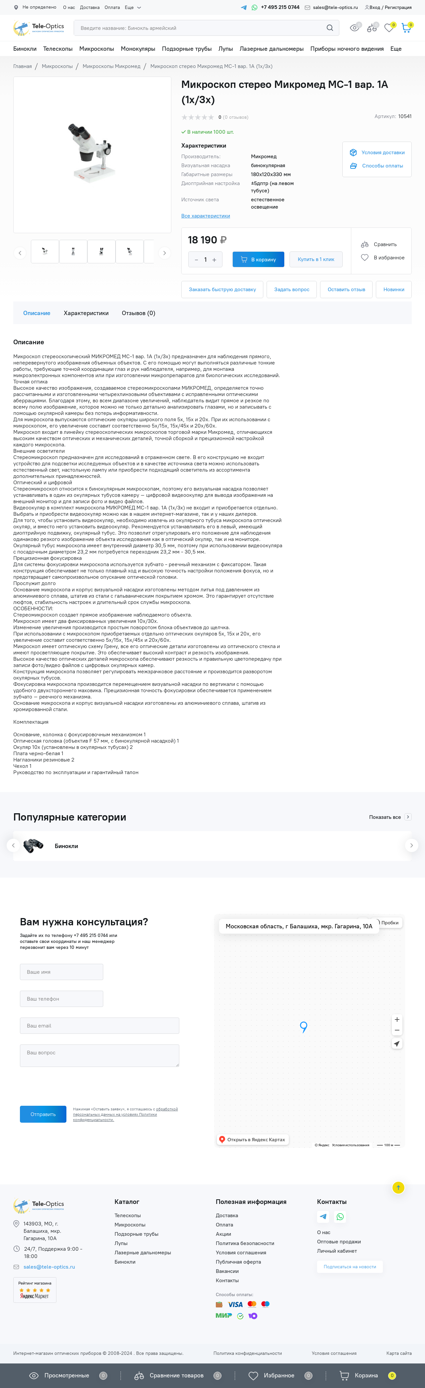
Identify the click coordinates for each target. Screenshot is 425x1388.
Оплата (112, 7)
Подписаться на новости (350, 1267)
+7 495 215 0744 (91, 935)
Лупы (225, 48)
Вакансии (227, 1271)
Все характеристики (205, 216)
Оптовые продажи (339, 1241)
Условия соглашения (241, 1252)
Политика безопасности (245, 1243)
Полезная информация (251, 1202)
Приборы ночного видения (347, 48)
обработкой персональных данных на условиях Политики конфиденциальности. (125, 1114)
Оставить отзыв (346, 289)
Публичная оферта (238, 1262)
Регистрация (398, 7)
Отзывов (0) (138, 313)
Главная (22, 66)
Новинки (393, 289)
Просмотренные (66, 1375)
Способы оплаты (382, 166)
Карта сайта (399, 1353)
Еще (129, 7)
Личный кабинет (337, 1251)
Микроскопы (96, 48)
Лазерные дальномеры (272, 48)
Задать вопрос (291, 289)
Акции (223, 1234)
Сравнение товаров (177, 1375)
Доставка (90, 7)
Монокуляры (138, 48)
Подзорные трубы (187, 48)
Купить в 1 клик (316, 259)
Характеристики (86, 313)
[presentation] (70, 1088)
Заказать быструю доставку (222, 289)
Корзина (366, 1375)
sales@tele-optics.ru (335, 7)
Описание (36, 313)
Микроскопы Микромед (111, 66)
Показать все (390, 817)
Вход (372, 7)
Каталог (127, 1202)
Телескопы (58, 48)
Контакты (227, 1280)
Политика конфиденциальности (247, 1353)
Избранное (279, 1375)
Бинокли (25, 48)
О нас (69, 7)
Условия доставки (383, 152)
